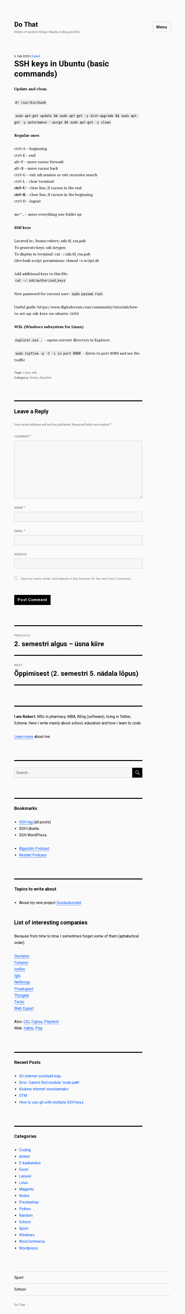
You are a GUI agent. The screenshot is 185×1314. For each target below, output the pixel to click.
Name (19, 508)
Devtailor (21, 956)
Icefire (19, 969)
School (25, 1222)
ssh (34, 372)
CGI (27, 1021)
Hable (28, 1028)
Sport (23, 1228)
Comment (22, 436)
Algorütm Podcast (34, 848)
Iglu (17, 975)
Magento (26, 1189)
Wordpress (28, 1248)
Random (46, 377)
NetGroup (22, 982)
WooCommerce (32, 1241)
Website (20, 554)
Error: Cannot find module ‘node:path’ (49, 1082)
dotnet (24, 1156)
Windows (27, 1235)
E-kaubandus (30, 1163)
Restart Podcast (32, 855)
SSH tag (26, 822)
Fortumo (21, 962)
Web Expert (24, 1008)
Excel (23, 1169)
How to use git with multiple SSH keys (51, 1102)
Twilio (19, 1002)
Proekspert (23, 989)
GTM (23, 1095)
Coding (25, 1150)
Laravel (25, 1176)
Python (25, 1209)
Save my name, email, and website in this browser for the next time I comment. (76, 579)
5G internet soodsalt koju (40, 1076)
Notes (34, 377)
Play (39, 1028)
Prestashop (29, 1202)
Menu (161, 27)
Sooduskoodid (68, 902)
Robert (36, 56)
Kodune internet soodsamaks (43, 1089)
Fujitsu (36, 1021)
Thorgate (21, 995)
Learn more (23, 736)
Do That (26, 24)
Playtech (51, 1021)
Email (19, 531)
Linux (26, 372)
